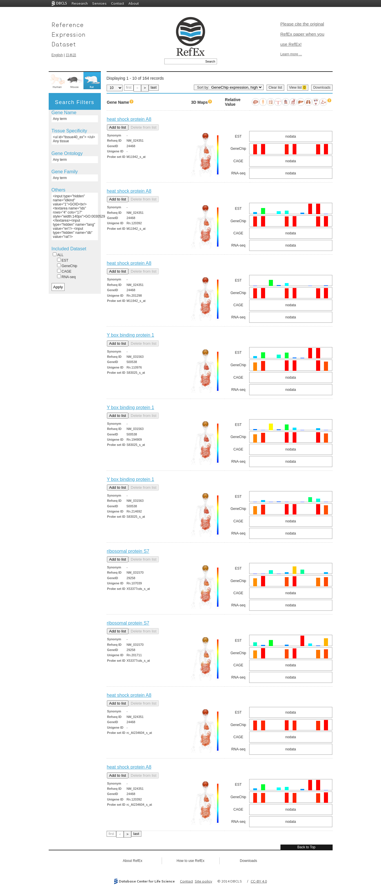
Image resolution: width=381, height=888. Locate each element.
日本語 (71, 55)
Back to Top (306, 847)
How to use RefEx (190, 861)
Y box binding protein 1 (130, 335)
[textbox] (184, 61)
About (133, 3)
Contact (117, 3)
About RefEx (132, 861)
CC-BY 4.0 (259, 881)
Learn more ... (291, 54)
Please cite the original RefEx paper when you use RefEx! (302, 34)
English (57, 55)
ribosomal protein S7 (128, 551)
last (154, 87)
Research (80, 3)
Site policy (203, 881)
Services (99, 3)
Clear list (275, 87)
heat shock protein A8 (129, 119)
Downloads (321, 87)
